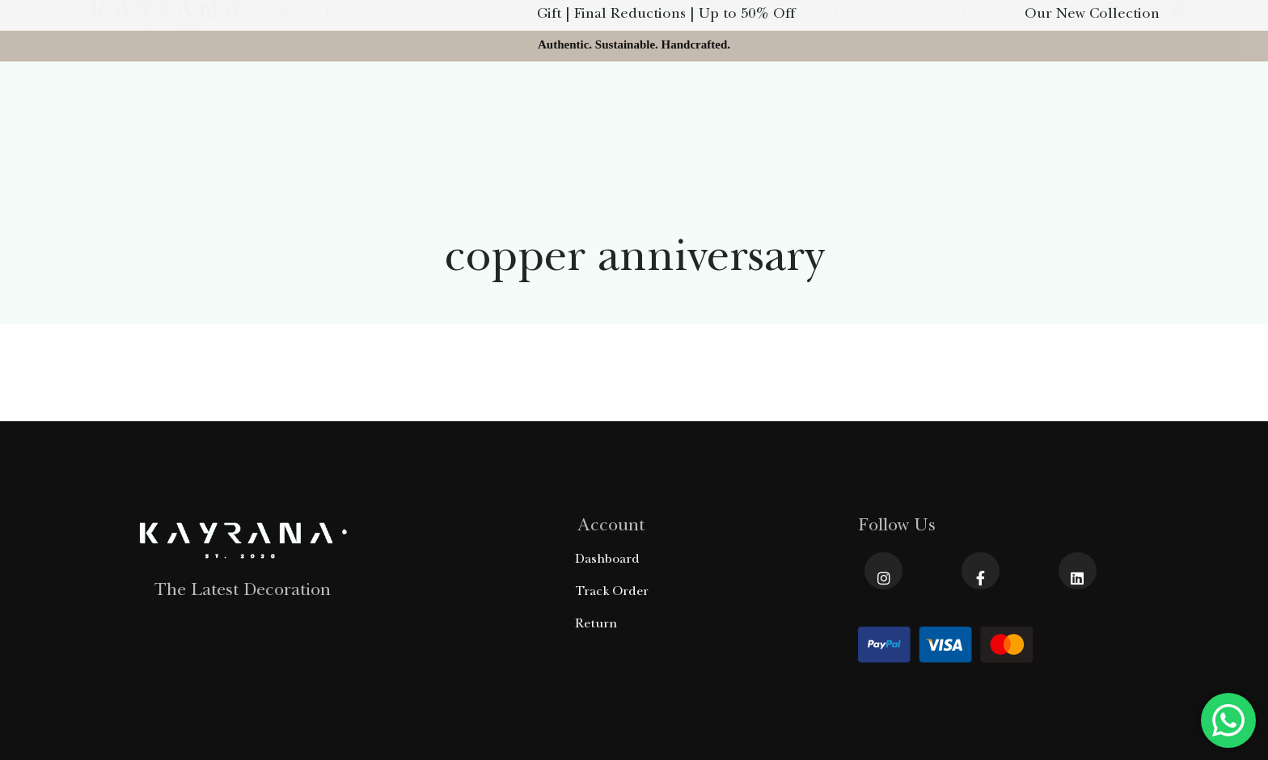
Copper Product (553, 108)
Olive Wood (677, 108)
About (972, 108)
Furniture (779, 108)
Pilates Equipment (338, 108)
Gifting (446, 108)
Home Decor (885, 108)
